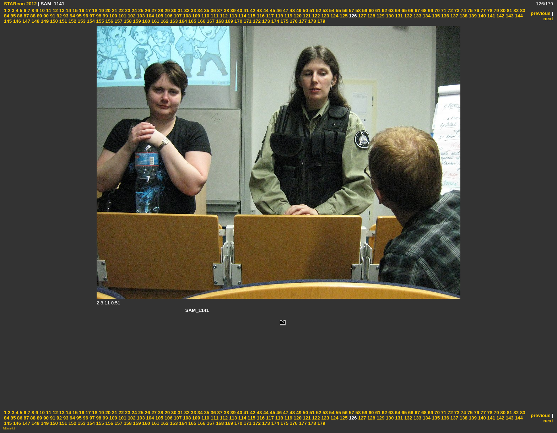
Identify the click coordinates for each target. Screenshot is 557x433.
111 (213, 15)
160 (145, 21)
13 (61, 10)
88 (32, 15)
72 (449, 10)
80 (502, 10)
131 (398, 15)
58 (357, 10)
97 (91, 15)
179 (320, 21)
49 (298, 10)
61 (377, 10)
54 (331, 10)
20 (107, 10)
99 (104, 15)
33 (193, 10)
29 (166, 10)
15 (74, 10)
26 (147, 10)
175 (283, 21)
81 (508, 10)
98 (98, 15)
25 (140, 10)
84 (6, 15)
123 (324, 15)
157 (118, 21)
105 (158, 15)
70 (436, 10)
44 (265, 10)
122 (315, 15)
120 (297, 15)
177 (302, 21)
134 (426, 15)
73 (456, 10)
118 (278, 15)
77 (482, 10)
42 (252, 10)
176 (293, 21)
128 (370, 15)
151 (62, 21)
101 (121, 15)
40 (239, 10)
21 (113, 10)
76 (475, 10)
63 (390, 10)
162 (164, 21)
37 (219, 10)
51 (311, 10)
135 (435, 15)
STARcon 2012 (20, 3)
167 (210, 21)
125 (343, 15)
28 (160, 10)
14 (68, 10)
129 (379, 15)
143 (509, 15)
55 (337, 10)
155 (99, 21)
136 (444, 15)
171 (247, 21)
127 (361, 15)
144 (518, 15)
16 (81, 10)
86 (19, 15)
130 (389, 15)
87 (25, 15)
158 (127, 21)
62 (383, 10)
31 (180, 10)
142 (499, 15)
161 (154, 21)
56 (344, 10)
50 (305, 10)
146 (16, 21)
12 (54, 10)
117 (269, 15)
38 (225, 10)
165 (191, 21)
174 (274, 21)
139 (472, 15)
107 (177, 15)
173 (265, 21)
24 (133, 10)
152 (71, 21)
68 (423, 10)
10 (41, 10)
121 (306, 15)
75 (469, 10)
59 (364, 10)
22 (120, 10)
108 (186, 15)
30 (173, 10)
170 (237, 21)
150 (53, 21)
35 (206, 10)
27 (153, 10)
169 (228, 21)
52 (318, 10)
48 (291, 10)
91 (52, 15)
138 (462, 15)
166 (200, 21)
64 (397, 10)
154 (90, 21)
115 (250, 15)
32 (186, 10)
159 (136, 21)
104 (149, 15)
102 (131, 15)
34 (199, 10)
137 (453, 15)
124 (334, 15)
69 (430, 10)
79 (495, 10)
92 (58, 15)
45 (272, 10)
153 (81, 21)
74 (462, 10)
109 (195, 15)
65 (403, 10)
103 (140, 15)
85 (12, 15)
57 (350, 10)
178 (311, 21)
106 (168, 15)
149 (44, 21)
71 (443, 10)
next (548, 18)
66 (410, 10)
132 (407, 15)
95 (78, 15)
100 (112, 15)
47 (285, 10)
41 (245, 10)
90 (45, 15)
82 (515, 10)
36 (212, 10)
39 (232, 10)
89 (39, 15)
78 (489, 10)
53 (324, 10)
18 (94, 10)
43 (258, 10)
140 (481, 15)
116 (260, 15)
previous (541, 13)
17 (87, 10)
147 (25, 21)
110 (204, 15)
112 (223, 15)
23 (127, 10)
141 (490, 15)
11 (48, 10)
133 (416, 15)
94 (72, 15)
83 (522, 10)
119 (287, 15)
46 (278, 10)
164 (182, 21)
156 (108, 21)
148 (34, 21)
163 (173, 21)
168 (219, 21)
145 (8, 21)
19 (100, 10)
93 (65, 15)
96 (85, 15)
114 (241, 15)
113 (232, 15)
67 (416, 10)
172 (256, 21)
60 (370, 10)
